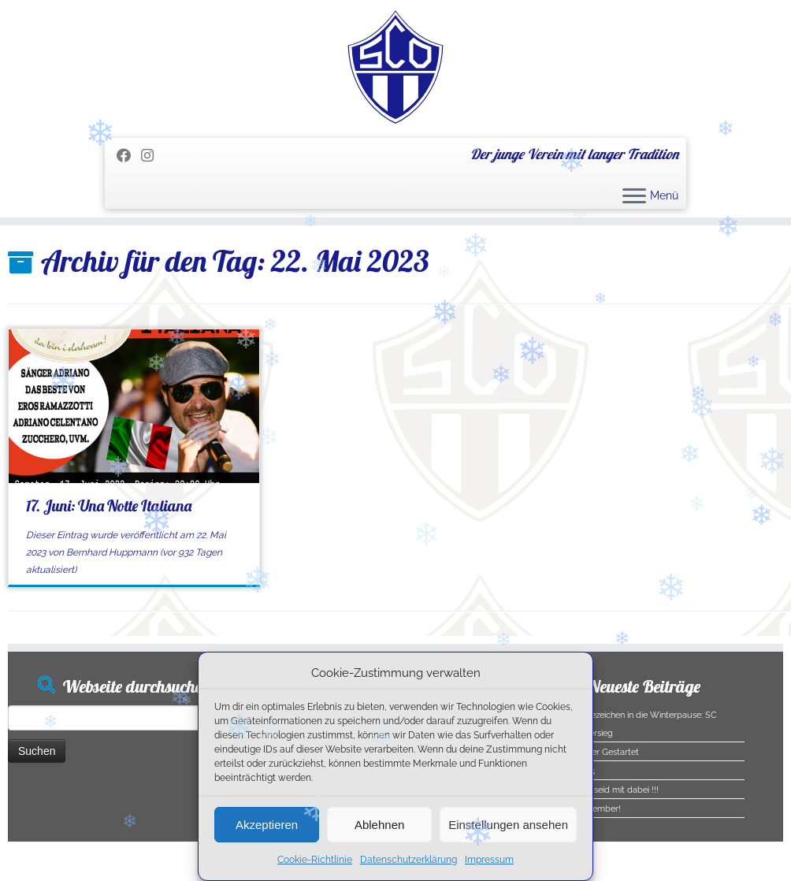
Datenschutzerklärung (408, 859)
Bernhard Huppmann (112, 552)
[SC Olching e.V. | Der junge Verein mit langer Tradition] (395, 67)
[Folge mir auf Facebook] (129, 155)
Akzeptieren (267, 824)
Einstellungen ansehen (508, 824)
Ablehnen (379, 824)
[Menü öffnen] (634, 197)
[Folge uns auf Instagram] (152, 155)
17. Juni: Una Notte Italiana (108, 505)
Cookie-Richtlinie (314, 859)
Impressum (489, 859)
